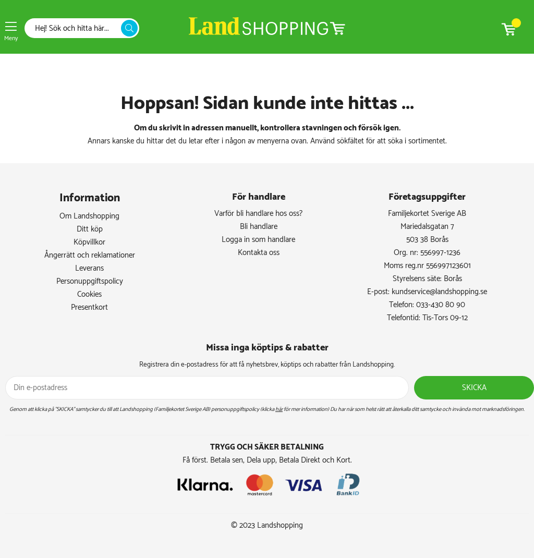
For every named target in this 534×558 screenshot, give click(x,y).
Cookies (89, 294)
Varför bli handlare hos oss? (258, 213)
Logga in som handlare (258, 239)
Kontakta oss (259, 252)
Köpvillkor (89, 242)
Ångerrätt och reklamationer (89, 255)
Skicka (474, 387)
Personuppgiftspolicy (89, 281)
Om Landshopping (89, 216)
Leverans (89, 268)
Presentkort (89, 307)
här (279, 409)
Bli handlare (258, 226)
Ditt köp (90, 229)
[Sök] (75, 28)
